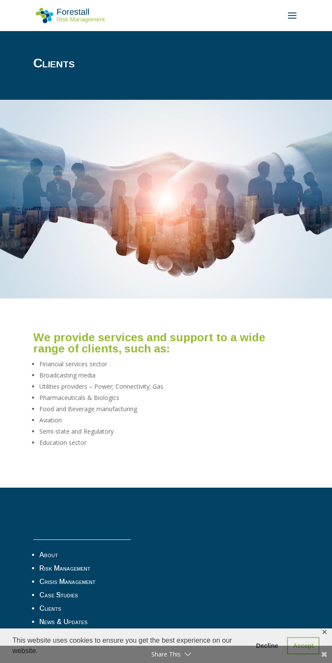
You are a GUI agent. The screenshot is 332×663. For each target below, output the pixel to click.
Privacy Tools (60, 523)
